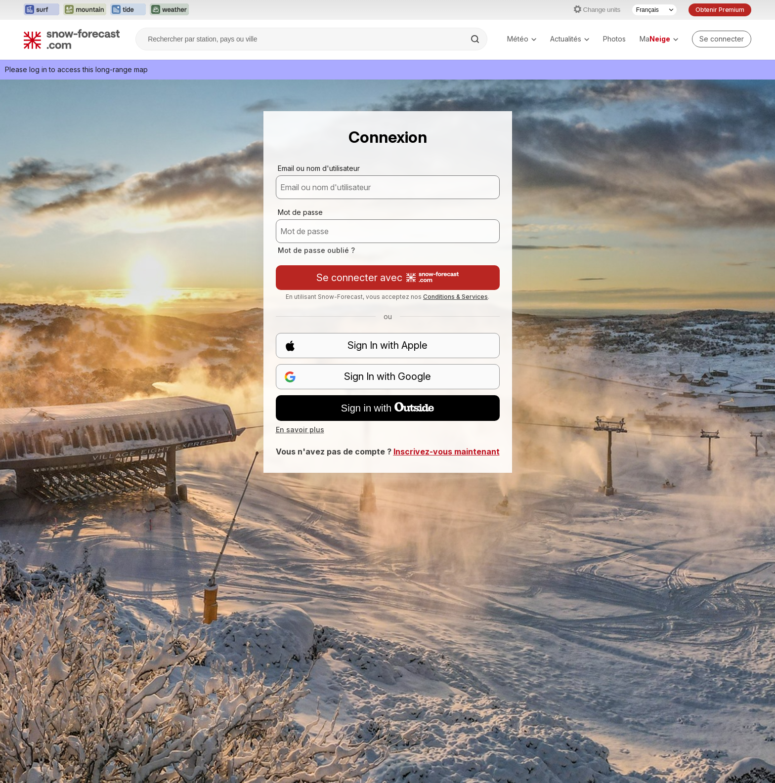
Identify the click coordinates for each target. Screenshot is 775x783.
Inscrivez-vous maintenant (446, 451)
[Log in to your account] (721, 39)
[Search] (476, 39)
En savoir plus (300, 429)
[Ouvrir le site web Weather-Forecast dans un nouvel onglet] (169, 9)
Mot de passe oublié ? (316, 250)
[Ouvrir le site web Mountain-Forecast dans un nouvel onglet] (84, 9)
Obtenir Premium (719, 9)
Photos (614, 39)
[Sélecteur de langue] (654, 9)
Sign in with (387, 408)
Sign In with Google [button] (357, 377)
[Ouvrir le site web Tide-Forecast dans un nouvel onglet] (128, 9)
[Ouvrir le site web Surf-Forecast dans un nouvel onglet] (41, 9)
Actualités (569, 39)
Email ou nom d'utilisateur (319, 168)
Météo (521, 39)
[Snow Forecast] (72, 39)
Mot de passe (300, 212)
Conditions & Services (455, 296)
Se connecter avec (387, 278)
